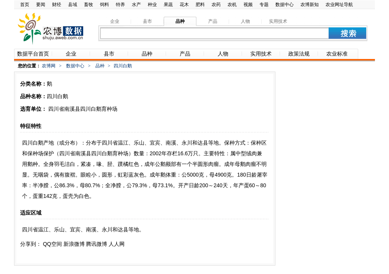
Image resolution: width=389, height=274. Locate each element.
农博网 (48, 65)
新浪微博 (74, 244)
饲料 (104, 4)
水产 (136, 4)
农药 (216, 4)
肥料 (200, 4)
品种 (99, 65)
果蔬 (168, 4)
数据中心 (284, 4)
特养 (120, 4)
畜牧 (88, 4)
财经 (56, 4)
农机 (232, 4)
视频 (248, 4)
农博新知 (309, 4)
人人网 (117, 244)
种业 (152, 4)
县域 (72, 4)
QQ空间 (52, 244)
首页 (24, 4)
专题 (264, 4)
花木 (184, 4)
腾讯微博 (96, 244)
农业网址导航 (339, 4)
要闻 (40, 4)
